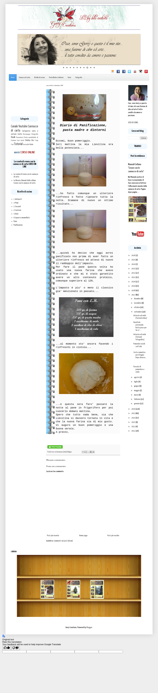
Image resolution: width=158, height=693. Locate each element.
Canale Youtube (19, 126)
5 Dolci (16, 214)
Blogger (89, 627)
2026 (133, 255)
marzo (136, 395)
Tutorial (18, 144)
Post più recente (53, 536)
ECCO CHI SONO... (133, 123)
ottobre (137, 307)
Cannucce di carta (24, 77)
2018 (133, 290)
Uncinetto (26, 144)
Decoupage (26, 134)
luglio (136, 382)
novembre (138, 303)
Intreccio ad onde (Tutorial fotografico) (139, 337)
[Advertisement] (24, 98)
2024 (133, 264)
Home (13, 77)
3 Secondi (17, 206)
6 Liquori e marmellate (22, 218)
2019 (133, 286)
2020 (133, 282)
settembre (138, 312)
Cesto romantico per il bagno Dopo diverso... (139, 355)
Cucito (20, 134)
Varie (69, 77)
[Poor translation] (15, 648)
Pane (15, 221)
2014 (133, 418)
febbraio (137, 399)
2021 (133, 277)
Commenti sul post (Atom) (63, 541)
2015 (133, 413)
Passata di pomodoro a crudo (138, 369)
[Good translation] (6, 648)
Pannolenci (19, 137)
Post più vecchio (113, 536)
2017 (133, 295)
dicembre (137, 299)
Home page (83, 536)
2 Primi (16, 203)
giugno (136, 386)
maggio (137, 391)
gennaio (137, 404)
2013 (133, 422)
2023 (133, 269)
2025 (133, 260)
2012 (133, 427)
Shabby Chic (29, 140)
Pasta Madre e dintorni (56, 77)
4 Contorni (17, 210)
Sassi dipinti (20, 140)
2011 (133, 431)
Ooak (13, 137)
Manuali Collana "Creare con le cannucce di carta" (136, 168)
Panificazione (18, 225)
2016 (133, 409)
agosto (137, 377)
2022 (133, 273)
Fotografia (78, 77)
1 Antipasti (18, 199)
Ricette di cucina (39, 77)
